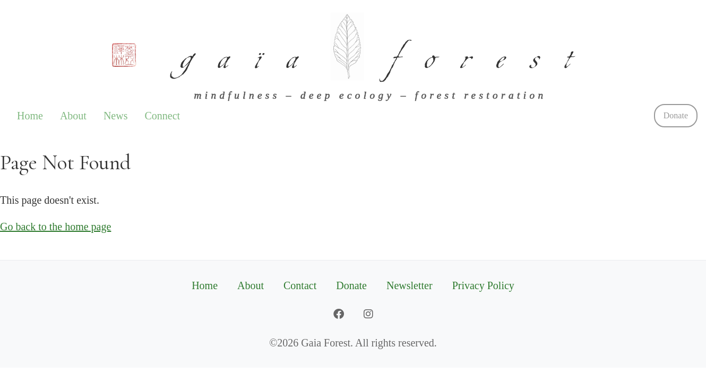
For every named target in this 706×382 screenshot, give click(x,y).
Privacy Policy (483, 285)
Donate (676, 115)
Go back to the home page (55, 226)
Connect (162, 115)
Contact (299, 285)
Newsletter (409, 285)
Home (30, 115)
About (73, 115)
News (116, 115)
